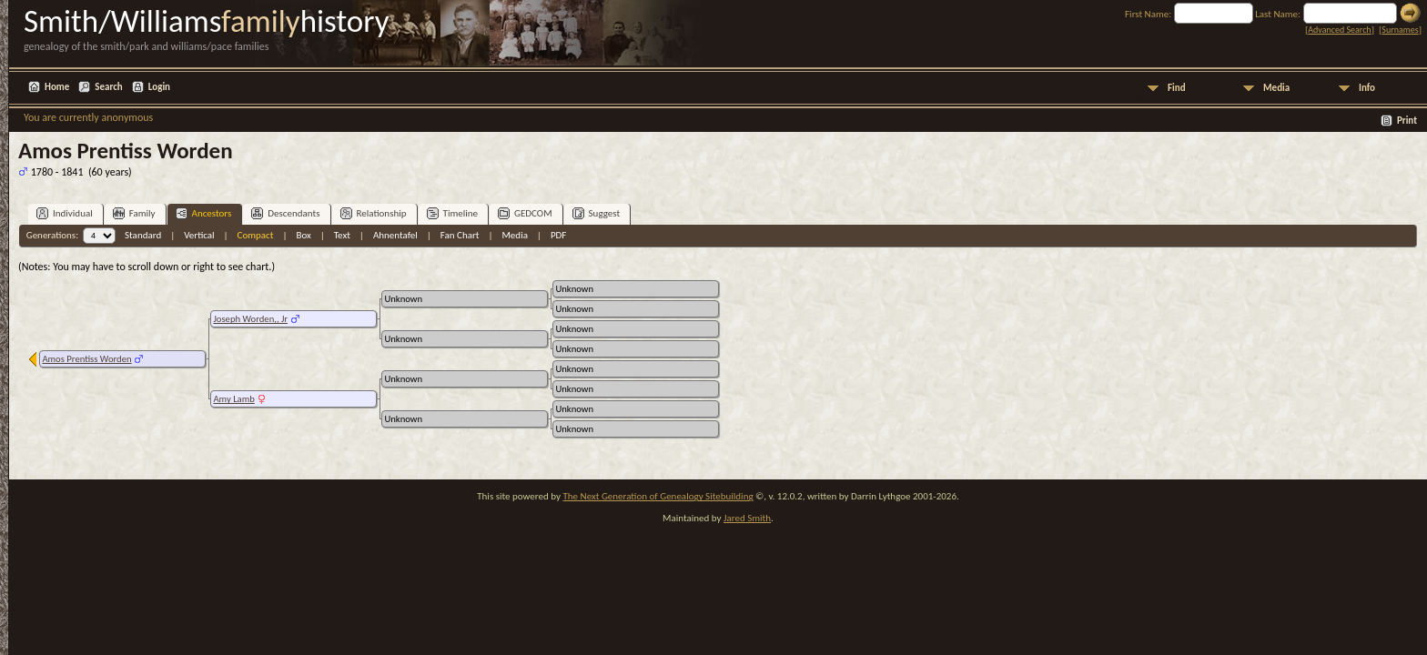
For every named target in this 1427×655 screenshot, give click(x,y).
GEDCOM (525, 213)
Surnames (1399, 29)
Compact (256, 235)
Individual (64, 213)
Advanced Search (1339, 29)
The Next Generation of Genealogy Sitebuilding (657, 496)
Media (1276, 88)
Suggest (596, 213)
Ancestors (204, 213)
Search (108, 87)
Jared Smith (747, 518)
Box (303, 235)
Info (1367, 88)
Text (342, 235)
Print (1407, 120)
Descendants (285, 213)
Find (1177, 88)
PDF (559, 235)
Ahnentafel (395, 235)
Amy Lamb (233, 399)
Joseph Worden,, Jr (250, 319)
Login (159, 87)
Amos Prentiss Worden (86, 359)
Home (57, 87)
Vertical (199, 235)
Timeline (452, 213)
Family (134, 213)
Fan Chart (460, 235)
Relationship (373, 213)
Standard (143, 235)
